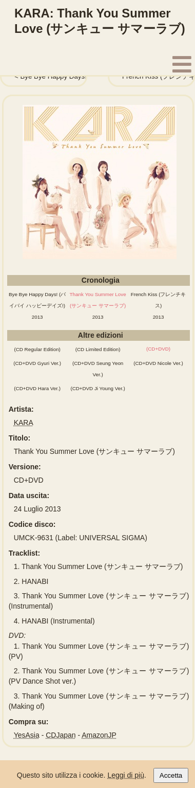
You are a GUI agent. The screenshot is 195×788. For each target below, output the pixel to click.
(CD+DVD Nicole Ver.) (158, 363)
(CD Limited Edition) (98, 349)
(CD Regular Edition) (37, 349)
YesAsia (27, 735)
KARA (23, 422)
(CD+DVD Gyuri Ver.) (37, 363)
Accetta (171, 775)
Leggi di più (125, 775)
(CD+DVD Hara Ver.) (37, 388)
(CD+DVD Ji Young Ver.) (97, 388)
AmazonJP (99, 735)
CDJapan (60, 735)
